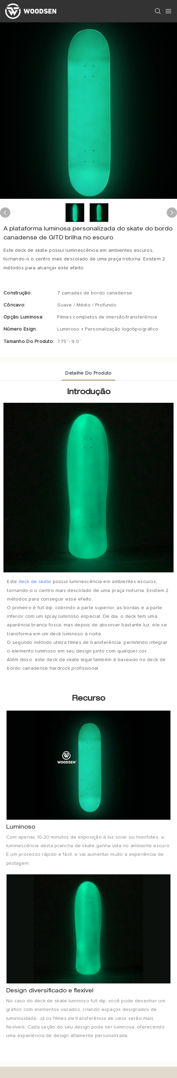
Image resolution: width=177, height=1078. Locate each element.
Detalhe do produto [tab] (88, 373)
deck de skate (35, 581)
